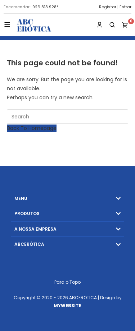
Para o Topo (67, 282)
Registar (107, 7)
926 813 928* (45, 7)
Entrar (125, 7)
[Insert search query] (68, 116)
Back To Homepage (32, 128)
